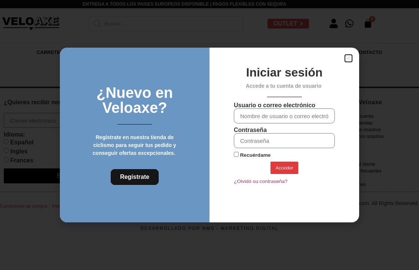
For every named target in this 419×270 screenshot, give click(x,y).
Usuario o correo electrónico (274, 105)
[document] (209, 135)
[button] (348, 58)
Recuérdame (252, 155)
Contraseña (250, 130)
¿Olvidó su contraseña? (261, 181)
